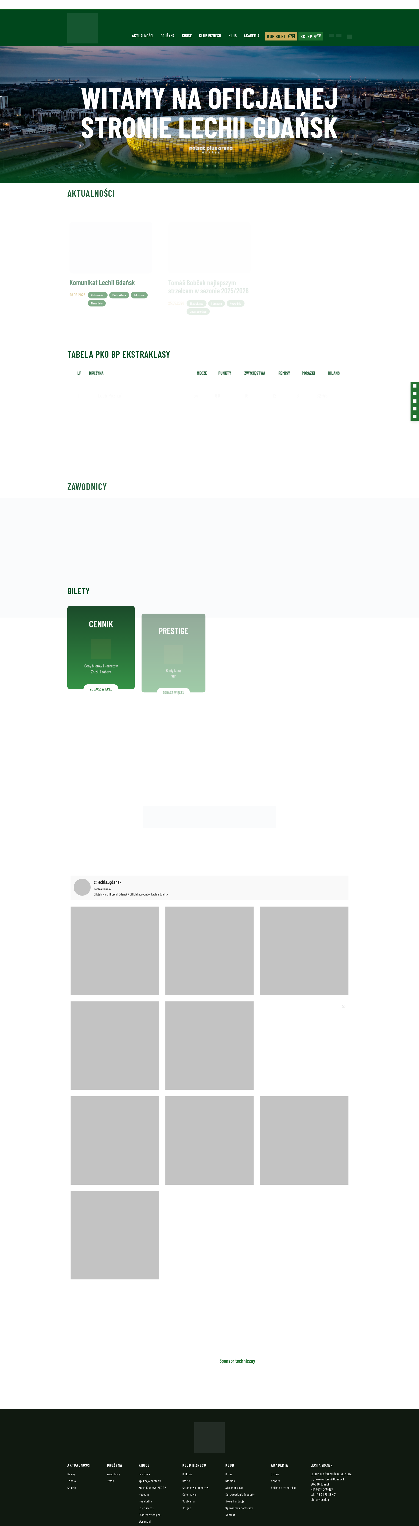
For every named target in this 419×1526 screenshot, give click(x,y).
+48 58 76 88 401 (325, 1494)
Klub (233, 35)
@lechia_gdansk (108, 881)
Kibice (187, 35)
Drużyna (168, 35)
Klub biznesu (210, 35)
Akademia (251, 35)
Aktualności (142, 35)
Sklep (306, 36)
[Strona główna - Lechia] (82, 29)
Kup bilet (276, 36)
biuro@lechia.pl (320, 1499)
